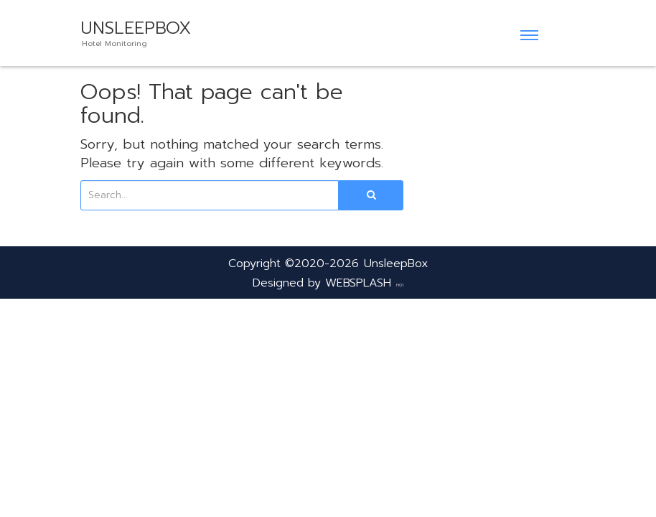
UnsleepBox (396, 263)
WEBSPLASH (358, 283)
